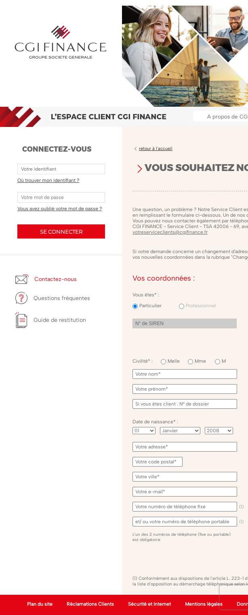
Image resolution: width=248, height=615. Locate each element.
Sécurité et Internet (149, 604)
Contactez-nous (55, 279)
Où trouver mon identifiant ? (48, 180)
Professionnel (201, 306)
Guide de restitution (60, 320)
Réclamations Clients (90, 604)
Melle (174, 361)
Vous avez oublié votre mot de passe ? (59, 208)
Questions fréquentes (62, 298)
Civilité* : (142, 361)
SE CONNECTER (61, 231)
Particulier (150, 306)
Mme (200, 361)
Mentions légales (204, 604)
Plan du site (40, 604)
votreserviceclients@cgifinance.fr (170, 232)
